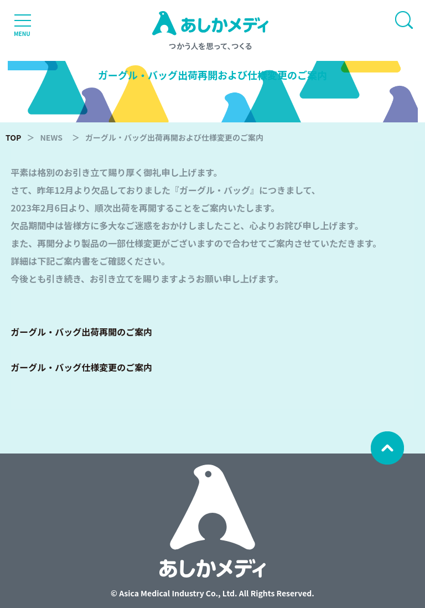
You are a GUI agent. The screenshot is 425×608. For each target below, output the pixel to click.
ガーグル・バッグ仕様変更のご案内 (81, 367)
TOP (13, 137)
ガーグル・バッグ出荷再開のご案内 (81, 331)
